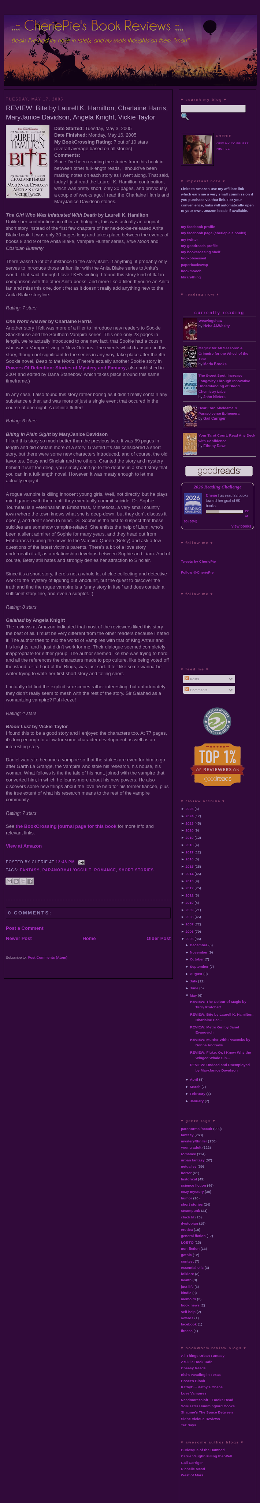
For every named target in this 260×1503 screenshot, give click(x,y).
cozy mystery (192, 1192)
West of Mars (192, 1475)
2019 (190, 838)
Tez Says (188, 1425)
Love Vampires (194, 1393)
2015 (190, 866)
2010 (190, 903)
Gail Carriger (214, 418)
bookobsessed (193, 258)
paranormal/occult (67, 870)
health (186, 1280)
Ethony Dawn (214, 446)
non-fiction (190, 1249)
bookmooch (191, 271)
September (199, 966)
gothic (186, 1255)
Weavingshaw (210, 321)
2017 (190, 852)
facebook (189, 1324)
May (193, 995)
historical (189, 1179)
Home (89, 938)
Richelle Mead (193, 1469)
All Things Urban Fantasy (202, 1356)
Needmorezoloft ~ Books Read (207, 1400)
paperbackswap (194, 265)
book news (190, 1305)
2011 (190, 895)
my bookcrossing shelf (200, 252)
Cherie (211, 496)
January (197, 1101)
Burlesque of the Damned (203, 1450)
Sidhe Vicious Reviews (200, 1419)
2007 (190, 924)
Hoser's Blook (193, 1381)
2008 (190, 917)
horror (186, 1173)
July (193, 981)
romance (105, 870)
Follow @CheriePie (197, 572)
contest (187, 1261)
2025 (190, 809)
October (197, 959)
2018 (190, 845)
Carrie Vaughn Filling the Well (206, 1456)
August (196, 974)
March (195, 1087)
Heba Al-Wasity (216, 326)
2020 (190, 830)
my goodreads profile (199, 246)
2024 (190, 816)
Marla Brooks (214, 364)
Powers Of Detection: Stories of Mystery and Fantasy (66, 367)
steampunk (190, 1211)
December (198, 945)
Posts (192, 679)
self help (188, 1312)
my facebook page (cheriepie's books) (213, 233)
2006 (190, 931)
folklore (187, 1274)
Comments (196, 690)
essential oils (192, 1268)
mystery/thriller (194, 1141)
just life (187, 1287)
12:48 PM (65, 862)
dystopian (189, 1223)
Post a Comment (25, 928)
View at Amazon (24, 846)
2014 (190, 874)
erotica (187, 1230)
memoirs (188, 1299)
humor (186, 1198)
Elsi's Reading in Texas (201, 1375)
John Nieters (214, 397)
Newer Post (19, 938)
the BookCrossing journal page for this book (66, 826)
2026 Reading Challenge (218, 487)
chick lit (187, 1217)
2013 (190, 881)
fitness (187, 1331)
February (197, 1094)
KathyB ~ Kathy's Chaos (202, 1387)
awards (187, 1318)
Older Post (158, 938)
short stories (136, 870)
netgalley (189, 1166)
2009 (190, 910)
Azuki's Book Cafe (196, 1362)
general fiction (193, 1236)
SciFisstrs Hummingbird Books (208, 1406)
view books (241, 526)
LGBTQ (187, 1242)
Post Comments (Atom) (47, 957)
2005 (190, 939)
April (194, 1079)
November (198, 952)
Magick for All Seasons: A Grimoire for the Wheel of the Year (223, 353)
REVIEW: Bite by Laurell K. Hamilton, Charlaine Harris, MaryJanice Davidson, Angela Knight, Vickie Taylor (87, 112)
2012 (190, 888)
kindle (186, 1293)
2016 (190, 859)
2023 (190, 823)
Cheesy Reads (193, 1368)
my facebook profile (198, 227)
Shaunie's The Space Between (207, 1412)
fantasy (30, 870)
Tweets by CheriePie (198, 561)
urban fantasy (193, 1160)
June (194, 988)
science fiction (193, 1185)
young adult (191, 1147)
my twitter (189, 239)
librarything (191, 277)
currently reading (219, 312)
